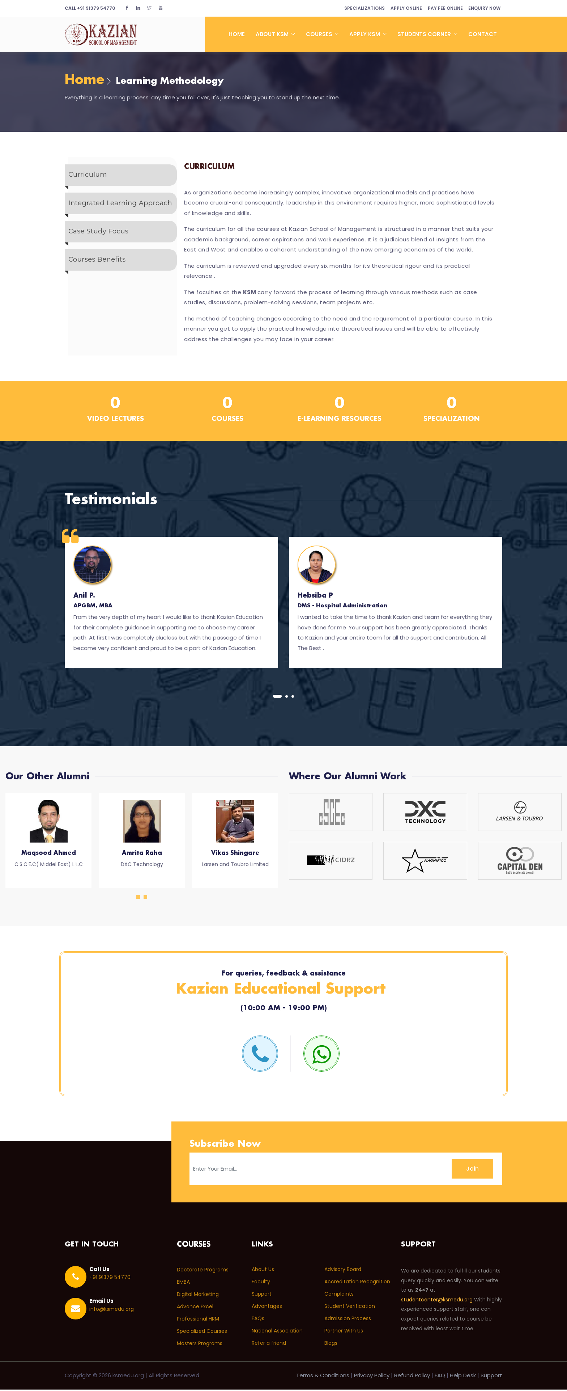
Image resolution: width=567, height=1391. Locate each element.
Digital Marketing (198, 1295)
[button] (277, 697)
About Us (263, 1271)
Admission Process (347, 1320)
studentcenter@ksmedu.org (437, 1301)
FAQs (258, 1320)
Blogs (330, 1344)
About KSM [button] (273, 34)
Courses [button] (320, 34)
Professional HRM (198, 1320)
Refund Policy (412, 1377)
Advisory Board (342, 1271)
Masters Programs (199, 1344)
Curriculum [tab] (87, 176)
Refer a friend (269, 1344)
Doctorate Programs (203, 1271)
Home (237, 34)
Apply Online (400, 8)
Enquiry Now (483, 8)
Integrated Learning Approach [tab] (120, 206)
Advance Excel (195, 1308)
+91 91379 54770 (90, 8)
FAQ (440, 1377)
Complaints (339, 1295)
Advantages (267, 1308)
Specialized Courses (202, 1332)
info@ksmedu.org (111, 1310)
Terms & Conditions (322, 1377)
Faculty (261, 1283)
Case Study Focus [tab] (98, 236)
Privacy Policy (371, 1377)
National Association (277, 1332)
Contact (482, 34)
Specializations (356, 8)
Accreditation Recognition (357, 1283)
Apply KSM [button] (365, 34)
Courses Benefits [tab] (96, 266)
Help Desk (463, 1377)
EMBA (183, 1283)
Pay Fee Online (441, 8)
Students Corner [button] (424, 34)
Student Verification (349, 1308)
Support (262, 1295)
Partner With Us (343, 1332)
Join (472, 1170)
